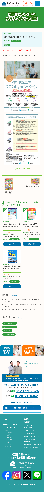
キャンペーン (15, 41)
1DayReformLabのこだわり (11, 424)
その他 (7, 330)
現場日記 (27, 422)
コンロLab (8, 432)
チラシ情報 (7, 193)
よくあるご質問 (29, 433)
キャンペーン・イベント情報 (29, 426)
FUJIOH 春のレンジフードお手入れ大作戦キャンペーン (12, 226)
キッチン (8, 442)
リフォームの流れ (29, 430)
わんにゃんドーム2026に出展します (20, 309)
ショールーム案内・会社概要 (30, 440)
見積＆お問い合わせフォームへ (23, 408)
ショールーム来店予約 (31, 448)
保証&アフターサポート (31, 436)
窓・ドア (8, 446)
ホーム (5, 419)
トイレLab (8, 435)
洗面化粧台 (8, 437)
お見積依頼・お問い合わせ (32, 445)
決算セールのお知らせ (33, 186)
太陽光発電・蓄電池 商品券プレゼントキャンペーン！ (12, 268)
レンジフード (9, 439)
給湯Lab (7, 430)
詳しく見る (12, 244)
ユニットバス (9, 444)
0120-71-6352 (26, 396)
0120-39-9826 (27, 391)
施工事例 (27, 419)
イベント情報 (10, 323)
